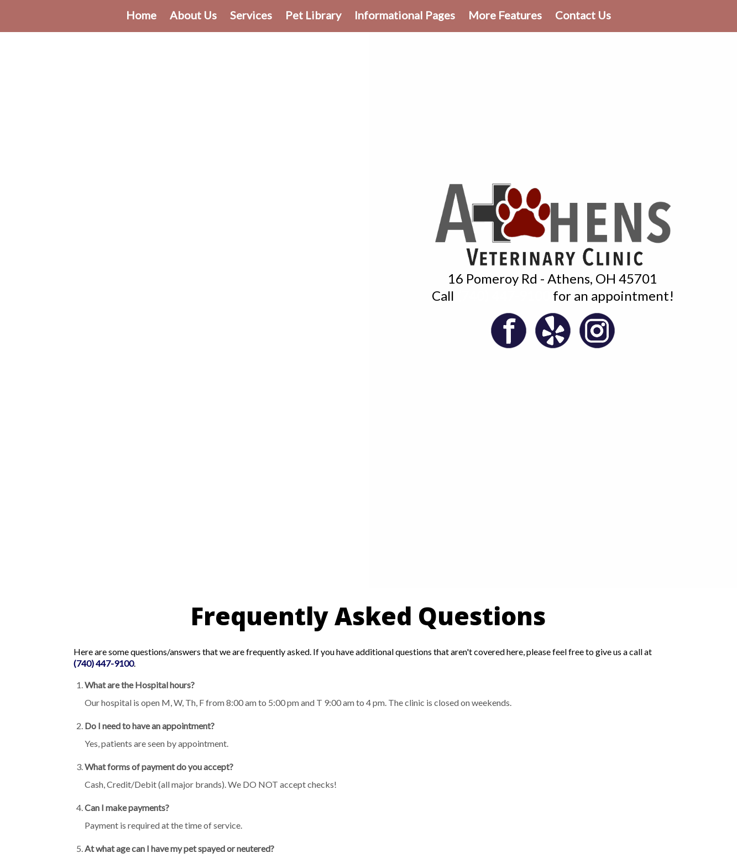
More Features (505, 15)
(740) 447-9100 (503, 295)
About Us (193, 15)
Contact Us (583, 15)
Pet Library (313, 15)
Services (251, 15)
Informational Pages (404, 15)
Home (141, 15)
